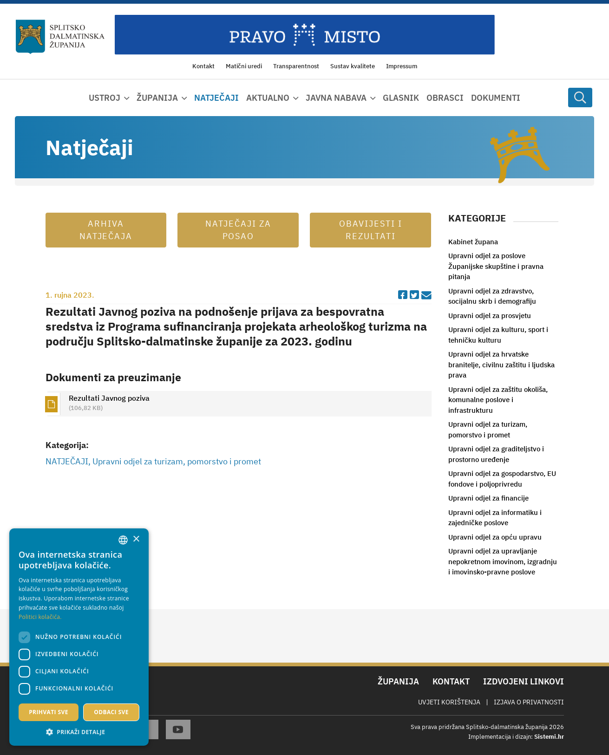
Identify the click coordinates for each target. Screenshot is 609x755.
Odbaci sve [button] (111, 712)
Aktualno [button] (267, 97)
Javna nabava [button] (336, 97)
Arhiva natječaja (106, 229)
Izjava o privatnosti (529, 702)
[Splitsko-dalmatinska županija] (60, 37)
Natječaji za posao (238, 229)
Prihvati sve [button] (48, 712)
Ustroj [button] (104, 97)
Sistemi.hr (549, 737)
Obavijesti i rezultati (370, 229)
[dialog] (79, 637)
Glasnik (401, 97)
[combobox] (123, 540)
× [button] (135, 539)
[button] (79, 731)
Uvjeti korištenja (449, 702)
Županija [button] (157, 97)
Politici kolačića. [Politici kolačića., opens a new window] (40, 617)
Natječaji (216, 97)
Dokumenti (495, 97)
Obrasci (445, 97)
